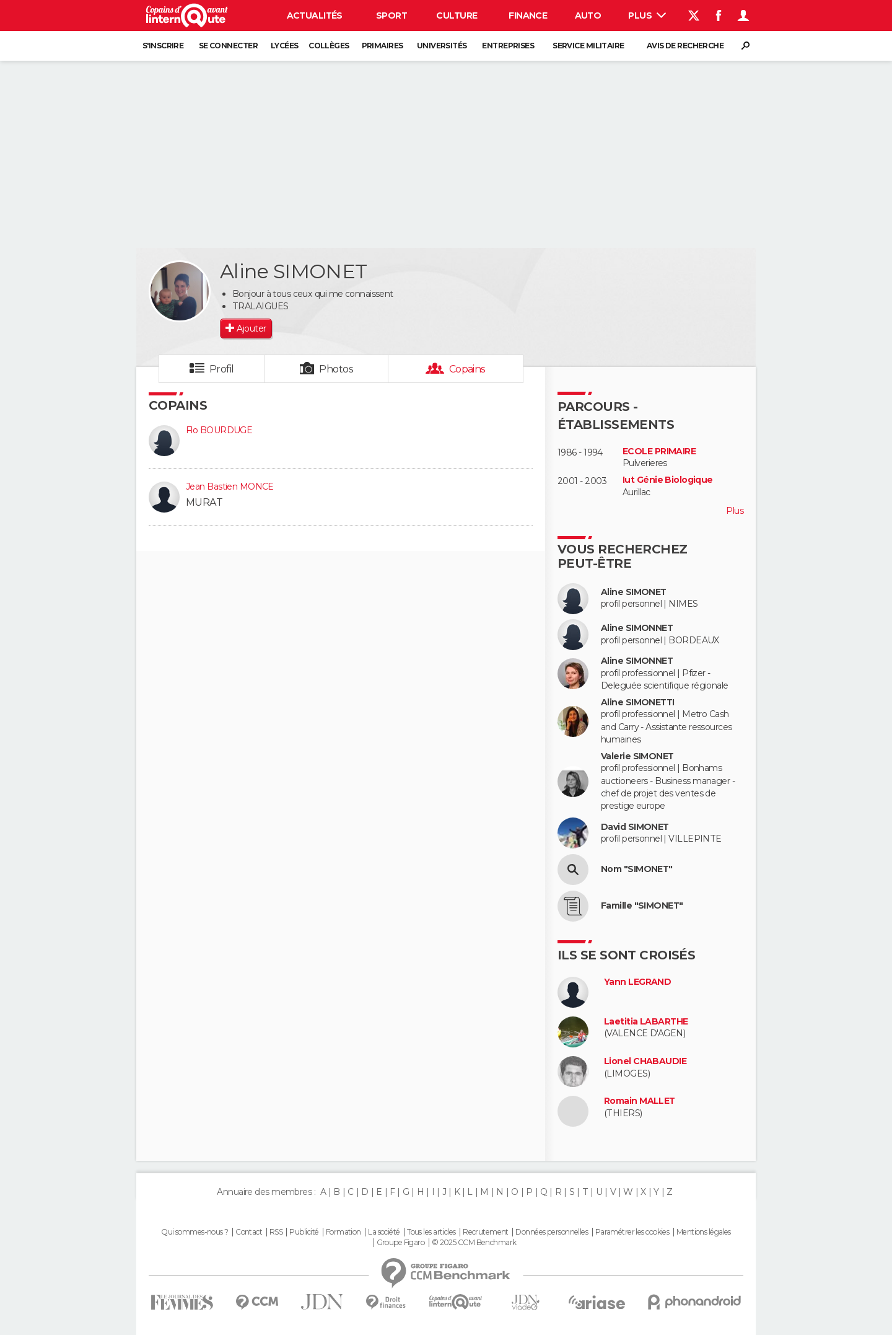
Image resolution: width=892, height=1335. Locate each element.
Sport (391, 15)
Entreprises (508, 45)
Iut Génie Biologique (668, 480)
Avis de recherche (685, 45)
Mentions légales (703, 1232)
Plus (647, 15)
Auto (588, 15)
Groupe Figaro (401, 1242)
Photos (336, 369)
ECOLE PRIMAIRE (659, 451)
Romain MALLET (639, 1101)
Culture (456, 15)
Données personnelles (551, 1232)
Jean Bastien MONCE (230, 486)
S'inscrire (162, 45)
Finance (528, 15)
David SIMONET (635, 827)
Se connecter (228, 45)
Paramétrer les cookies (632, 1232)
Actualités (315, 15)
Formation (343, 1232)
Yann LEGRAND (637, 982)
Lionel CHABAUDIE (645, 1061)
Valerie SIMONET (637, 756)
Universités (442, 45)
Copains (467, 369)
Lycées (285, 45)
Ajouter (251, 328)
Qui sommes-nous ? (194, 1232)
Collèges (328, 45)
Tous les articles (431, 1232)
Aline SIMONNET (637, 628)
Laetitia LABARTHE (646, 1021)
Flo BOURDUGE (219, 430)
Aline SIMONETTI (638, 702)
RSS (275, 1232)
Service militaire (588, 45)
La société (384, 1232)
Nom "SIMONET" (637, 869)
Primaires (382, 45)
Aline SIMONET (634, 592)
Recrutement (486, 1232)
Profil (221, 369)
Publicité (303, 1232)
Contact (248, 1232)
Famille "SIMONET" (642, 906)
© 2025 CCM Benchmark (474, 1242)
